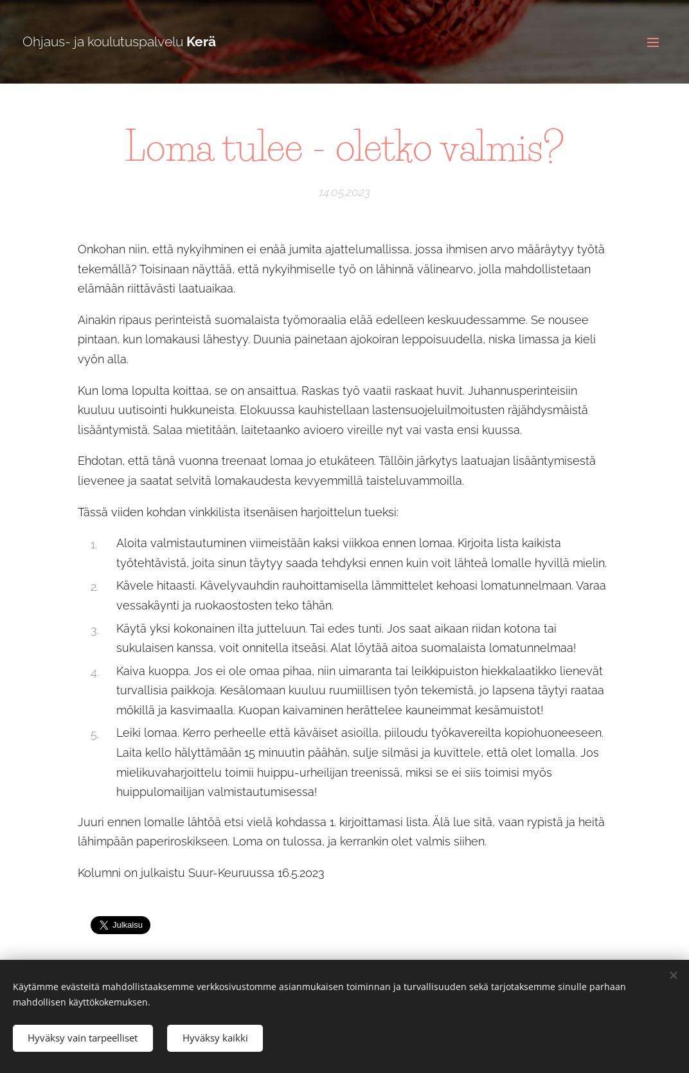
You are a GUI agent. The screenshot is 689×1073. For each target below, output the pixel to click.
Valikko (653, 42)
